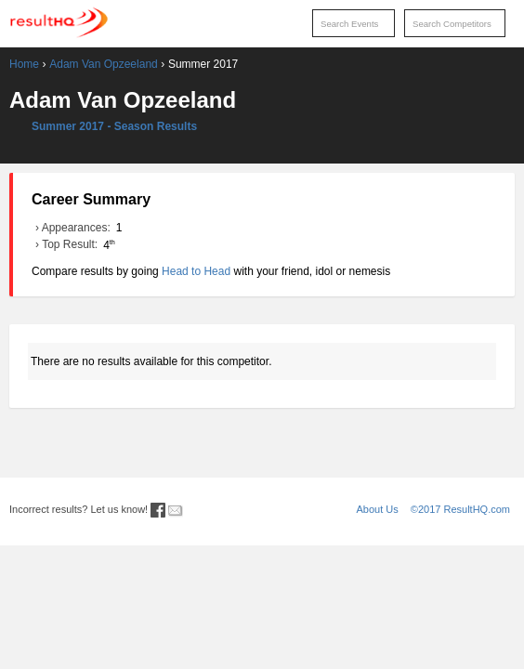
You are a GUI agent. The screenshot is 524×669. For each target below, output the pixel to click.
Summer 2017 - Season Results (114, 126)
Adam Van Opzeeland (103, 64)
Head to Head (196, 271)
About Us (378, 509)
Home (24, 64)
